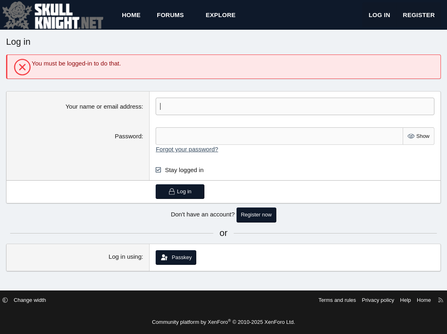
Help (398, 300)
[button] (191, 18)
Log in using (124, 263)
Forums (170, 18)
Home (131, 18)
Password (128, 143)
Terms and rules (330, 300)
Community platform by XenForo (223, 322)
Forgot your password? (187, 156)
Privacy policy (371, 300)
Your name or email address (103, 113)
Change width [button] (37, 300)
